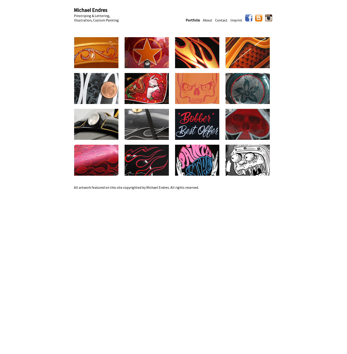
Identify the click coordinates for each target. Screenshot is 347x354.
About (207, 20)
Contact (221, 20)
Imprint (236, 20)
